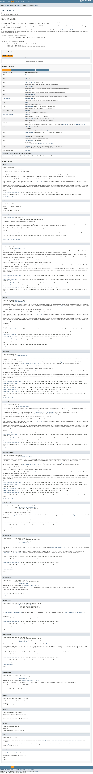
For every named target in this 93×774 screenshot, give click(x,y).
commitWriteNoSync (30, 94)
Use (16, 1)
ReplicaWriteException (9, 282)
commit (27, 78)
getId (26, 102)
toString (27, 150)
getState (27, 114)
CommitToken (6, 98)
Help (32, 1)
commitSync (28, 90)
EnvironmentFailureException (11, 192)
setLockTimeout (29, 126)
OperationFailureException (10, 285)
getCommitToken (29, 98)
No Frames (23, 4)
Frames (18, 4)
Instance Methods (17, 70)
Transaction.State (30, 60)
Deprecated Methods (42, 70)
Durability (32, 82)
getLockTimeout (29, 106)
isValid (27, 122)
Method (19, 5)
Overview (2, 1)
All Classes (31, 4)
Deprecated (24, 1)
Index (29, 1)
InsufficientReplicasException (12, 275)
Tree (19, 1)
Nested (7, 5)
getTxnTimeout (29, 118)
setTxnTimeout (29, 140)
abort (26, 74)
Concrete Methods (29, 70)
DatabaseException (19, 169)
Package (8, 1)
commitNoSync (28, 86)
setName (27, 136)
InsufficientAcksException (10, 279)
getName (27, 110)
